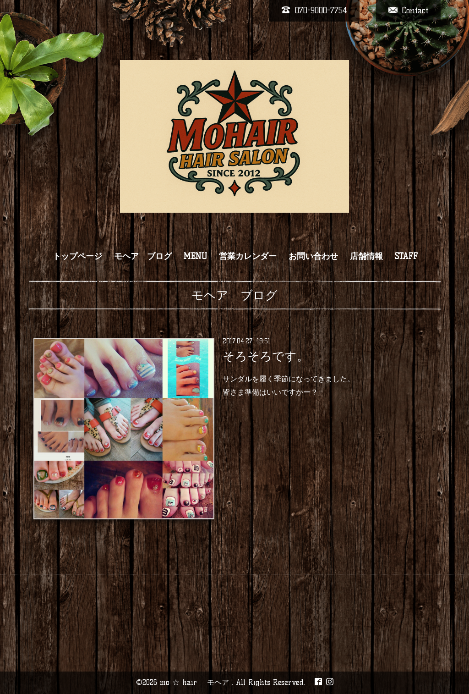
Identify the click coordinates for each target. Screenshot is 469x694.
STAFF (406, 256)
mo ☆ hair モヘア (196, 682)
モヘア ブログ (143, 256)
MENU (195, 256)
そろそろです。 (266, 356)
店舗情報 (366, 256)
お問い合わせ (313, 256)
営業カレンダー (248, 256)
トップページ (77, 256)
